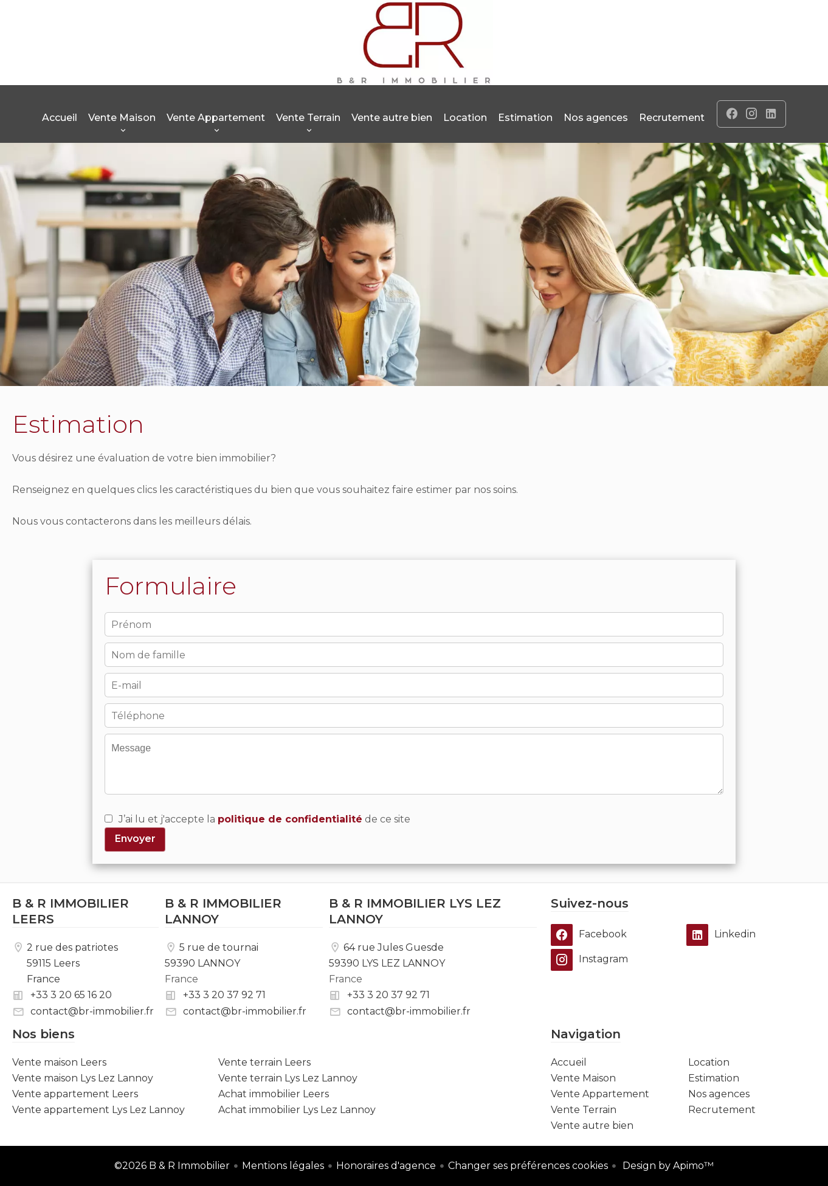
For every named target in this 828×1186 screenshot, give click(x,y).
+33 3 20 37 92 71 (224, 995)
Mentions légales (283, 1165)
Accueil (414, 42)
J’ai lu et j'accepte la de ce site (264, 819)
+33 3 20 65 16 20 (71, 995)
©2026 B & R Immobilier (172, 1165)
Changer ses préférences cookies (528, 1165)
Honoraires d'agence (386, 1165)
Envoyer (135, 838)
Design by (667, 1165)
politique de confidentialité (290, 819)
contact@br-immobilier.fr (92, 1011)
